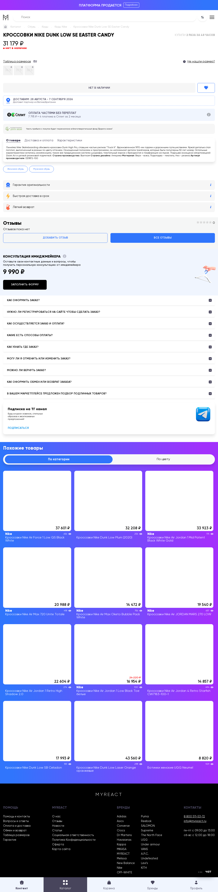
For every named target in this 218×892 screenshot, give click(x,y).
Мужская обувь (41, 169)
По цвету (163, 459)
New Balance (126, 863)
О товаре (13, 140)
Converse (123, 826)
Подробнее (131, 5)
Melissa (122, 858)
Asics (120, 821)
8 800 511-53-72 (194, 816)
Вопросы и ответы (16, 821)
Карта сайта (61, 849)
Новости (58, 826)
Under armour (150, 844)
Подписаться (18, 428)
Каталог (16, 26)
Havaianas (124, 840)
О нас (56, 816)
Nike (119, 868)
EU (35, 61)
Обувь (31, 26)
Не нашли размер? (201, 61)
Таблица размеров (17, 61)
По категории (58, 459)
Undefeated (149, 858)
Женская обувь (15, 169)
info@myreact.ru (195, 821)
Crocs (121, 830)
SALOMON (148, 826)
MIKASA (121, 849)
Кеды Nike (61, 26)
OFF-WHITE (124, 872)
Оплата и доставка (17, 826)
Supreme (147, 830)
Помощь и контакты (16, 816)
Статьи (57, 830)
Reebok (146, 821)
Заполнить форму (25, 284)
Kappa (121, 844)
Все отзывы (163, 237)
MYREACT (123, 854)
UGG (144, 840)
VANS (144, 849)
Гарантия (9, 840)
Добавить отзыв (55, 237)
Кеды (45, 26)
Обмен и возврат (15, 830)
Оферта (58, 844)
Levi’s (144, 863)
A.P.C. (145, 854)
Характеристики (69, 140)
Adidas (121, 816)
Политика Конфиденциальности (73, 840)
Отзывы (57, 821)
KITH (144, 868)
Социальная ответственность (73, 835)
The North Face (151, 835)
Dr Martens (124, 835)
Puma (145, 816)
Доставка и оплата (39, 140)
